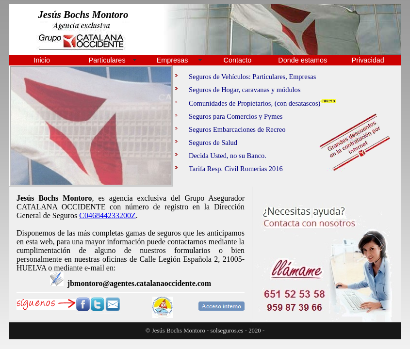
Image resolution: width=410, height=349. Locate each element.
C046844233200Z (107, 215)
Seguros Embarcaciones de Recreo (230, 129)
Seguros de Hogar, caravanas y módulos (237, 90)
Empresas (172, 60)
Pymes (273, 116)
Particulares (107, 60)
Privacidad (368, 60)
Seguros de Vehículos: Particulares (230, 76)
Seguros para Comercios (216, 116)
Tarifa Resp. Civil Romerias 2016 (229, 169)
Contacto (238, 60)
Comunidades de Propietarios (223, 103)
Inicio (41, 60)
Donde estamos (302, 60)
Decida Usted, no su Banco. (220, 155)
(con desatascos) (310, 103)
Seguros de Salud (206, 142)
